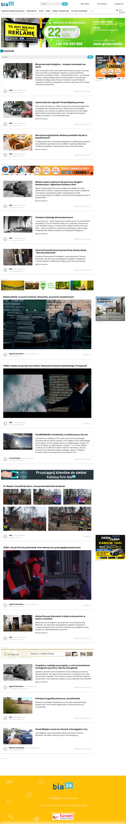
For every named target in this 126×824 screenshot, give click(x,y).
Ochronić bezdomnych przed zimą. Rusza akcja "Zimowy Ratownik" (60, 251)
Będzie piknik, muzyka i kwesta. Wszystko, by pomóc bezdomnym (38, 296)
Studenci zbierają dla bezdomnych (54, 217)
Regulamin (58, 798)
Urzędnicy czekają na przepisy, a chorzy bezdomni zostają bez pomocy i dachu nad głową (62, 666)
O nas (50, 798)
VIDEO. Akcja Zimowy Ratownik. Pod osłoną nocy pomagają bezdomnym (42, 547)
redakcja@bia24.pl (19, 90)
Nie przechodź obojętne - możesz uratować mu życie (60, 65)
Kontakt (74, 798)
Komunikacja (102, 4)
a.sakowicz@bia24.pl (31, 354)
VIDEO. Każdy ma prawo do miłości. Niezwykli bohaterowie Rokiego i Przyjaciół (45, 365)
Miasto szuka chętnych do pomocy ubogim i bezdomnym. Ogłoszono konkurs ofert (59, 183)
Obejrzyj (86, 355)
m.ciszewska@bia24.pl (32, 748)
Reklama (66, 798)
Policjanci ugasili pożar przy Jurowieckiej (57, 698)
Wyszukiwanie (7, 51)
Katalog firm (119, 4)
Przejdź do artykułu (82, 91)
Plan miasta (85, 4)
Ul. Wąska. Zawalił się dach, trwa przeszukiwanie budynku (34, 486)
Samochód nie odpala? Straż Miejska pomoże (59, 102)
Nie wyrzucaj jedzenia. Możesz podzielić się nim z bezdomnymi (61, 136)
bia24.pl (84, 805)
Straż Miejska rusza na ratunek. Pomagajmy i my (61, 729)
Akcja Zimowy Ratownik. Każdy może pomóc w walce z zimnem (60, 617)
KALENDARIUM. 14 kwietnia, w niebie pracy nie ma (61, 434)
